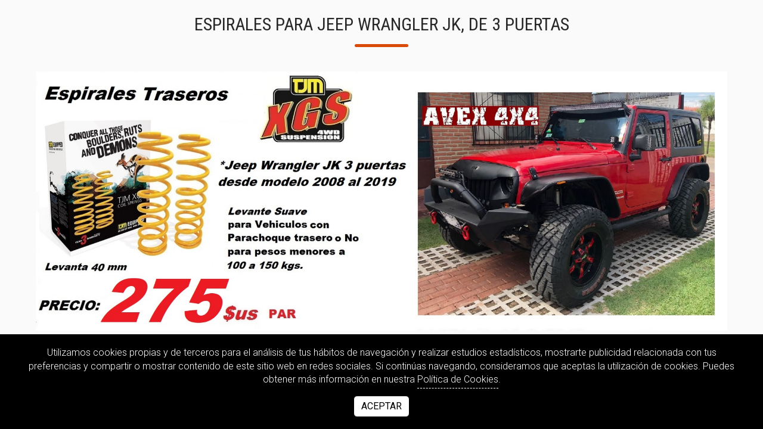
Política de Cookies (457, 379)
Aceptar (381, 406)
